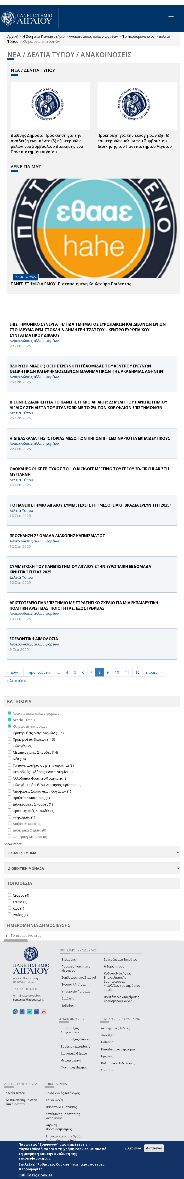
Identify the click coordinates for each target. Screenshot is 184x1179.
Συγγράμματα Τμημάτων (120, 959)
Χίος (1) (18, 908)
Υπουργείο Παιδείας (76, 991)
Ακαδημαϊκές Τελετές (115, 1028)
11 (127, 672)
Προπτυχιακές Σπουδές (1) (33, 810)
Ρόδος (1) (20, 914)
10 (117, 672)
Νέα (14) (19, 759)
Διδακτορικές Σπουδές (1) (33, 804)
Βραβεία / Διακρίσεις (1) (31, 797)
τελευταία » (16, 680)
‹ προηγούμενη (39, 672)
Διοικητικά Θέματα (74, 1053)
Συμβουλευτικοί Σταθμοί (79, 977)
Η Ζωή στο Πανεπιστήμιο (43, 36)
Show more (13, 844)
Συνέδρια (107, 1070)
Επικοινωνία (54, 1100)
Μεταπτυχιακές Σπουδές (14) (35, 752)
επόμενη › (154, 672)
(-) (8, 935)
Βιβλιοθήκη (69, 959)
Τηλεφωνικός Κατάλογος (63, 1093)
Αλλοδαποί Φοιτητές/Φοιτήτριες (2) (40, 778)
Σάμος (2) (20, 902)
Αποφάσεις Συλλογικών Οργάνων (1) (42, 791)
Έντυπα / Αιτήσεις (74, 984)
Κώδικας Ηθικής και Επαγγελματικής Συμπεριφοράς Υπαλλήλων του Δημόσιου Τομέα (122, 981)
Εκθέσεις (107, 1042)
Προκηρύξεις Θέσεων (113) (34, 739)
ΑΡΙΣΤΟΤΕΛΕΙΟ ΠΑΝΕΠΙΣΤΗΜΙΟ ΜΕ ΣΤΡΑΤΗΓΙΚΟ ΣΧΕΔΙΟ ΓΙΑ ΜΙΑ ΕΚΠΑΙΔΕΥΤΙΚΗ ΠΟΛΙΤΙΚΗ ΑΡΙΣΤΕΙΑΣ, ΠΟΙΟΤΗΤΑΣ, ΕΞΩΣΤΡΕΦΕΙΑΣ (84, 605)
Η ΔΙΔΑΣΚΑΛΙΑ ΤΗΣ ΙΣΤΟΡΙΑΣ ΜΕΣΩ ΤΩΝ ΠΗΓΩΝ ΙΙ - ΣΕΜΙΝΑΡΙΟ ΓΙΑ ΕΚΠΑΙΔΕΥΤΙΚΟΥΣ (90, 438)
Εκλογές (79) (22, 746)
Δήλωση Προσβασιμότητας (59, 1127)
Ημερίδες (107, 1056)
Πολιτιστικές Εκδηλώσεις (118, 1063)
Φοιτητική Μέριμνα (74, 1067)
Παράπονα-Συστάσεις (61, 1107)
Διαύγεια (68, 998)
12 (137, 672)
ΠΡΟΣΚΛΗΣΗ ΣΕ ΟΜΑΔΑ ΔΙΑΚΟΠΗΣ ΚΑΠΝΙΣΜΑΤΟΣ (57, 535)
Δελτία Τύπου (15, 1093)
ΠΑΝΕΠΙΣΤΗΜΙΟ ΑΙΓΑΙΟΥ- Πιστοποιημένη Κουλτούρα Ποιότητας (71, 283)
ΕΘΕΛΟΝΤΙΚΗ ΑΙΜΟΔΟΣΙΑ (34, 638)
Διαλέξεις (107, 1035)
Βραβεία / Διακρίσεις (75, 1046)
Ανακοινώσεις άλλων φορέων (93, 36)
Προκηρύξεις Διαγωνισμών (70, 1030)
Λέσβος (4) (21, 895)
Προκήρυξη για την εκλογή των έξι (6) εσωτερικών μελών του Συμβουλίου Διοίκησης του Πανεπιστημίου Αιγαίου (135, 141)
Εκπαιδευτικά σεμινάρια (118, 1049)
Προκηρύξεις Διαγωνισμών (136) (38, 733)
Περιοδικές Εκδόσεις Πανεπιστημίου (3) (44, 771)
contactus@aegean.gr (28, 999)
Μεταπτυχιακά (71, 1060)
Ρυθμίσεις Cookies (35, 1175)
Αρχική (12, 36)
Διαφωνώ (154, 1148)
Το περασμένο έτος (138, 36)
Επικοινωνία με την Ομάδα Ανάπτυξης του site (64, 1138)
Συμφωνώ (132, 1148)
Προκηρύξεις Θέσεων (75, 1039)
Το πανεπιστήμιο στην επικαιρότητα (21, 1102)
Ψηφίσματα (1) (24, 817)
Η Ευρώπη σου (114, 966)
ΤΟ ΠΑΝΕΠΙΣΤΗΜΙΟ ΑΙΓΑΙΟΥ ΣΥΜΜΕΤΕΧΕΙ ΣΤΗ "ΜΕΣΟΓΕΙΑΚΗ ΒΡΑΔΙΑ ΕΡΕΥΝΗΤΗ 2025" (90, 505)
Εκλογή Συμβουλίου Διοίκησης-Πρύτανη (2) (47, 784)
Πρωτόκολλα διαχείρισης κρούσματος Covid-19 (121, 999)
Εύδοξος (68, 1006)
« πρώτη (14, 672)
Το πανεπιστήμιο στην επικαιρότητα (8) (43, 765)
